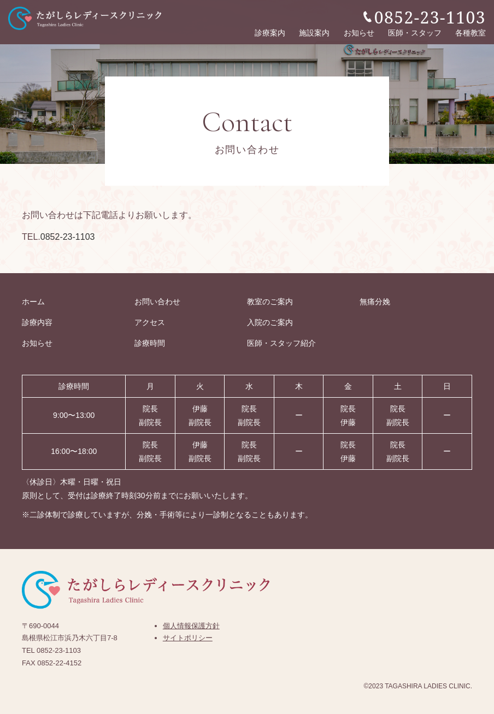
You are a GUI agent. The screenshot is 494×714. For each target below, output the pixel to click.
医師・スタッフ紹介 (281, 343)
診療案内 (270, 32)
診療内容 (37, 322)
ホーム (33, 301)
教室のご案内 (270, 301)
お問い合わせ (157, 301)
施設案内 (314, 32)
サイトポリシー (188, 638)
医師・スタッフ (415, 32)
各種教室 (470, 32)
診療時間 (149, 343)
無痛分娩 (375, 301)
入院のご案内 (270, 322)
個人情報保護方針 (191, 626)
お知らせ (359, 32)
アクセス (149, 322)
